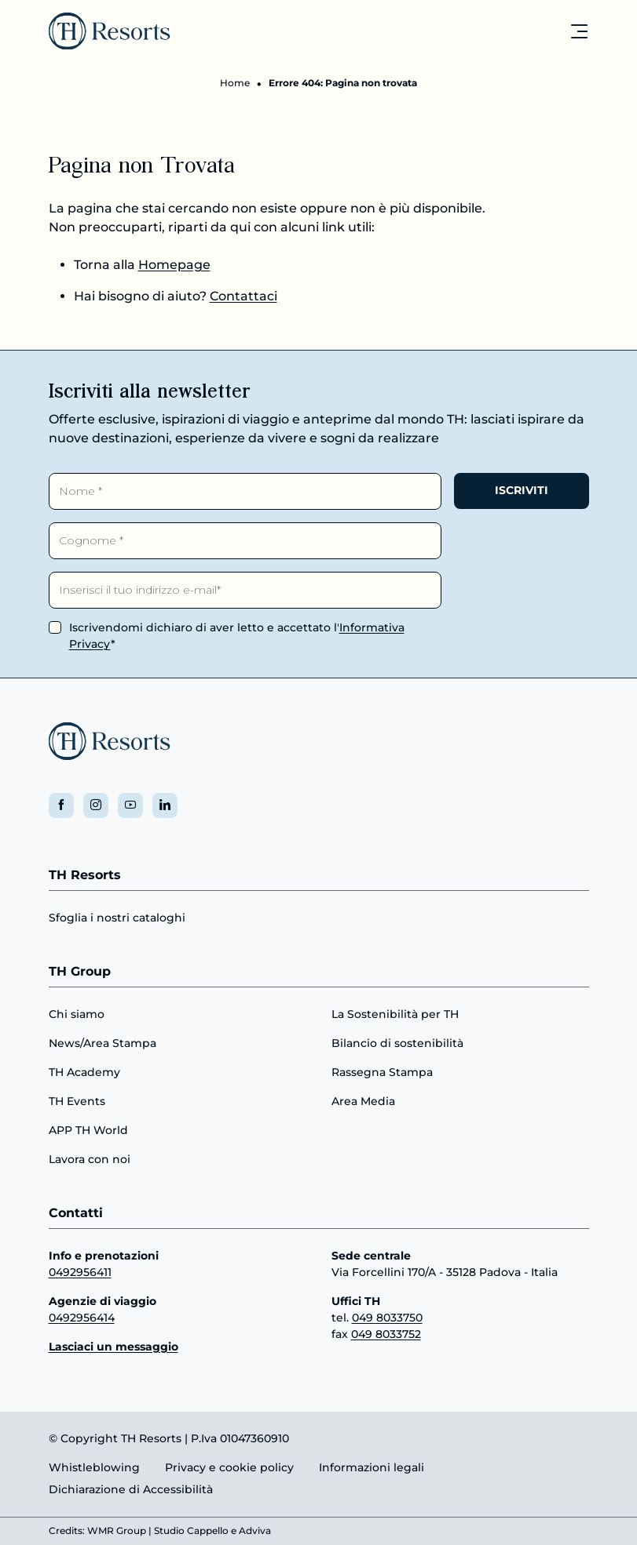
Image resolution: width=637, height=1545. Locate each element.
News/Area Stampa (102, 1043)
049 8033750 (387, 1318)
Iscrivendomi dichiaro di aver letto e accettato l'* (237, 635)
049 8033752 (386, 1334)
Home (235, 83)
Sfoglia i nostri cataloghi (117, 918)
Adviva (255, 1531)
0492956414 (82, 1318)
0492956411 (80, 1272)
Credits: (67, 1531)
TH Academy (84, 1072)
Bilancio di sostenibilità (397, 1043)
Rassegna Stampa (382, 1072)
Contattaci (243, 296)
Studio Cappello (191, 1531)
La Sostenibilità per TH (395, 1014)
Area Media (363, 1101)
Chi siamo (76, 1014)
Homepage (174, 264)
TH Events (77, 1101)
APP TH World (88, 1130)
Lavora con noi (89, 1159)
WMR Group (116, 1531)
